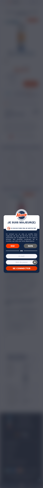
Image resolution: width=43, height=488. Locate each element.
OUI (13, 246)
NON (30, 246)
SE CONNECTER (21, 268)
